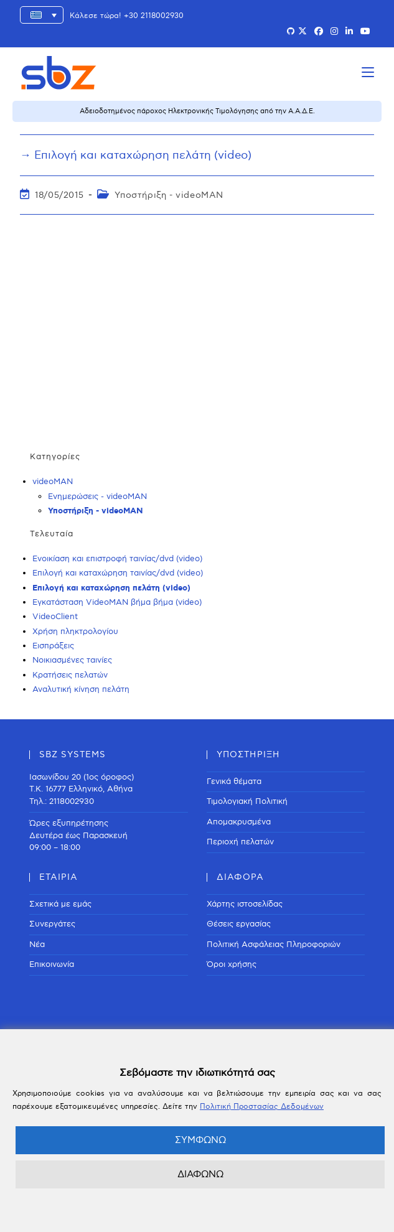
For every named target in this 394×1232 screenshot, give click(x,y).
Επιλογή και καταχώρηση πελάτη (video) (111, 588)
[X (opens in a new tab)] (302, 32)
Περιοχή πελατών (240, 842)
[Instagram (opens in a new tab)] (334, 32)
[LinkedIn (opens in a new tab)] (349, 32)
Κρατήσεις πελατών (70, 675)
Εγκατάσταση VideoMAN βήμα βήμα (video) (117, 602)
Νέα (37, 945)
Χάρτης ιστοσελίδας (245, 904)
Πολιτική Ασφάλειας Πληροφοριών (273, 945)
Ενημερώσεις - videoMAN (97, 497)
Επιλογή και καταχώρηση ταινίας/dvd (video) (117, 573)
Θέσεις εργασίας (239, 924)
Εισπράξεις (53, 646)
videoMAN (52, 482)
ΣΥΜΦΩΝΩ (200, 1140)
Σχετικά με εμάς (60, 904)
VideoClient (55, 617)
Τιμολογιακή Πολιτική (247, 801)
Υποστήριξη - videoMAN (169, 195)
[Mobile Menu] (368, 72)
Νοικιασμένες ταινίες (72, 660)
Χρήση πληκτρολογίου (75, 632)
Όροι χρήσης (231, 964)
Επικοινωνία (51, 964)
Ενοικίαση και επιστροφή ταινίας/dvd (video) (117, 559)
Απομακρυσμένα (239, 822)
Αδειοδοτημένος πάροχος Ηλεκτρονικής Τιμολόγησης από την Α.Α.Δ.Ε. (197, 111)
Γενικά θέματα (234, 781)
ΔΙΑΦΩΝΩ (200, 1174)
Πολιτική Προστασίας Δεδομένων (262, 1106)
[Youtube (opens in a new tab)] (365, 32)
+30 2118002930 (154, 16)
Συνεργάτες (52, 924)
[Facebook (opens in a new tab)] (319, 32)
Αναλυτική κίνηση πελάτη (80, 689)
